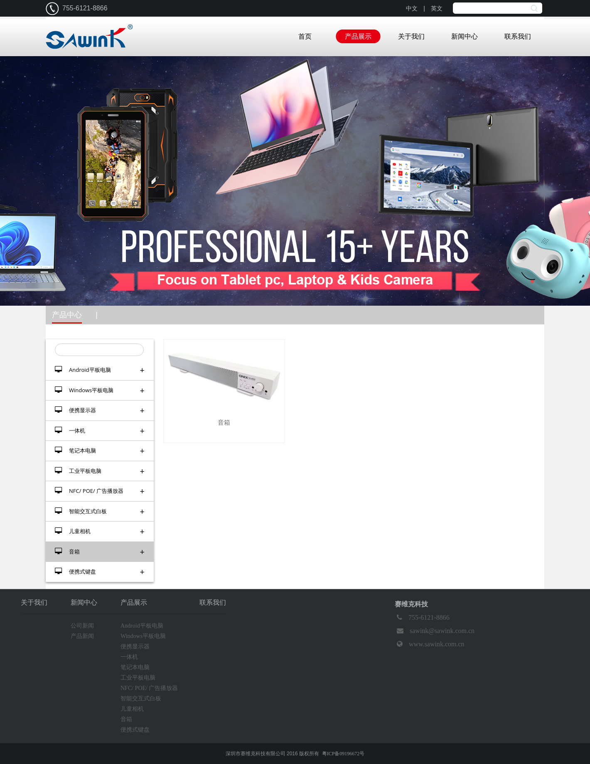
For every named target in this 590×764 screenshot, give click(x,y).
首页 (305, 36)
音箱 (100, 551)
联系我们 (517, 36)
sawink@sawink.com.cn (434, 631)
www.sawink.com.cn (430, 644)
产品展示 (358, 36)
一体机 (100, 430)
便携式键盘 (100, 571)
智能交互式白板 (100, 511)
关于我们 (411, 36)
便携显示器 (100, 410)
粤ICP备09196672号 (343, 754)
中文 (412, 8)
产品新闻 (82, 636)
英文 (436, 8)
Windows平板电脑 (100, 390)
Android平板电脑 (100, 370)
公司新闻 (82, 626)
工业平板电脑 (100, 471)
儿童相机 (100, 531)
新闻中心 (464, 36)
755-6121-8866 (422, 617)
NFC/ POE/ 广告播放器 (100, 491)
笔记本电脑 (100, 450)
